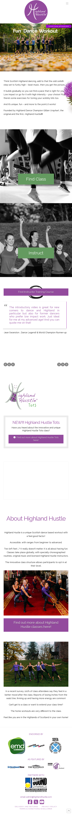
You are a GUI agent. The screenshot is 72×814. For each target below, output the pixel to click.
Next (66, 364)
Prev (5, 364)
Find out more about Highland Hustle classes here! (36, 625)
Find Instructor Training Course (36, 291)
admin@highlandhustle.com (39, 797)
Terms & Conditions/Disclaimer (36, 809)
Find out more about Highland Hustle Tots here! (36, 438)
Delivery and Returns (26, 806)
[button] (67, 3)
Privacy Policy (49, 806)
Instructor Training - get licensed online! (59, 26)
